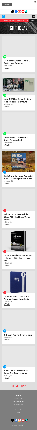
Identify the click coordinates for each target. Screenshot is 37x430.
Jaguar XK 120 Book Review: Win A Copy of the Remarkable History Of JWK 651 (17, 100)
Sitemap (18, 407)
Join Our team (18, 398)
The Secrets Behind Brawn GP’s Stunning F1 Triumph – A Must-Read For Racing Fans (17, 258)
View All (33, 21)
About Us (18, 395)
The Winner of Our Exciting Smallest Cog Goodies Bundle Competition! (17, 62)
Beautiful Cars (21, 21)
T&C (18, 413)
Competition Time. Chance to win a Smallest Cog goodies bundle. (16, 138)
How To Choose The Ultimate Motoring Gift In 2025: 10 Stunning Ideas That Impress (18, 177)
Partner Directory (18, 404)
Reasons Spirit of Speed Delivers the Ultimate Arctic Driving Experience (16, 372)
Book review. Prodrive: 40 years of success (18, 335)
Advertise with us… (18, 401)
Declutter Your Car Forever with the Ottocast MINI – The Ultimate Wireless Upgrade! (17, 217)
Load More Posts (18, 386)
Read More (7, 68)
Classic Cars (12, 21)
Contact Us (18, 410)
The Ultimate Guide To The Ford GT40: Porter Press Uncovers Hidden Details (17, 297)
